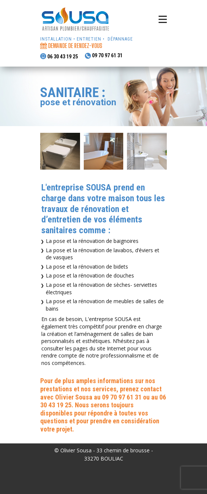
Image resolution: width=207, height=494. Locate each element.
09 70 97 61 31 (103, 56)
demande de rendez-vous (71, 45)
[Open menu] (163, 19)
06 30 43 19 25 (59, 56)
